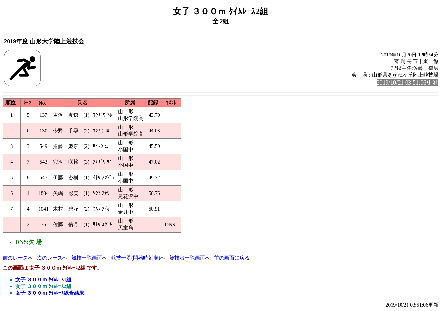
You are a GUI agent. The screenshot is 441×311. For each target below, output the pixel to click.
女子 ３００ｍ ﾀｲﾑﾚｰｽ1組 (43, 279)
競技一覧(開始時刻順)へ (138, 258)
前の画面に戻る (232, 258)
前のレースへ (18, 258)
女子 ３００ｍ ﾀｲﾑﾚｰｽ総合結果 (49, 293)
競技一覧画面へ (89, 258)
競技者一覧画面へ (189, 258)
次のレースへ (52, 258)
